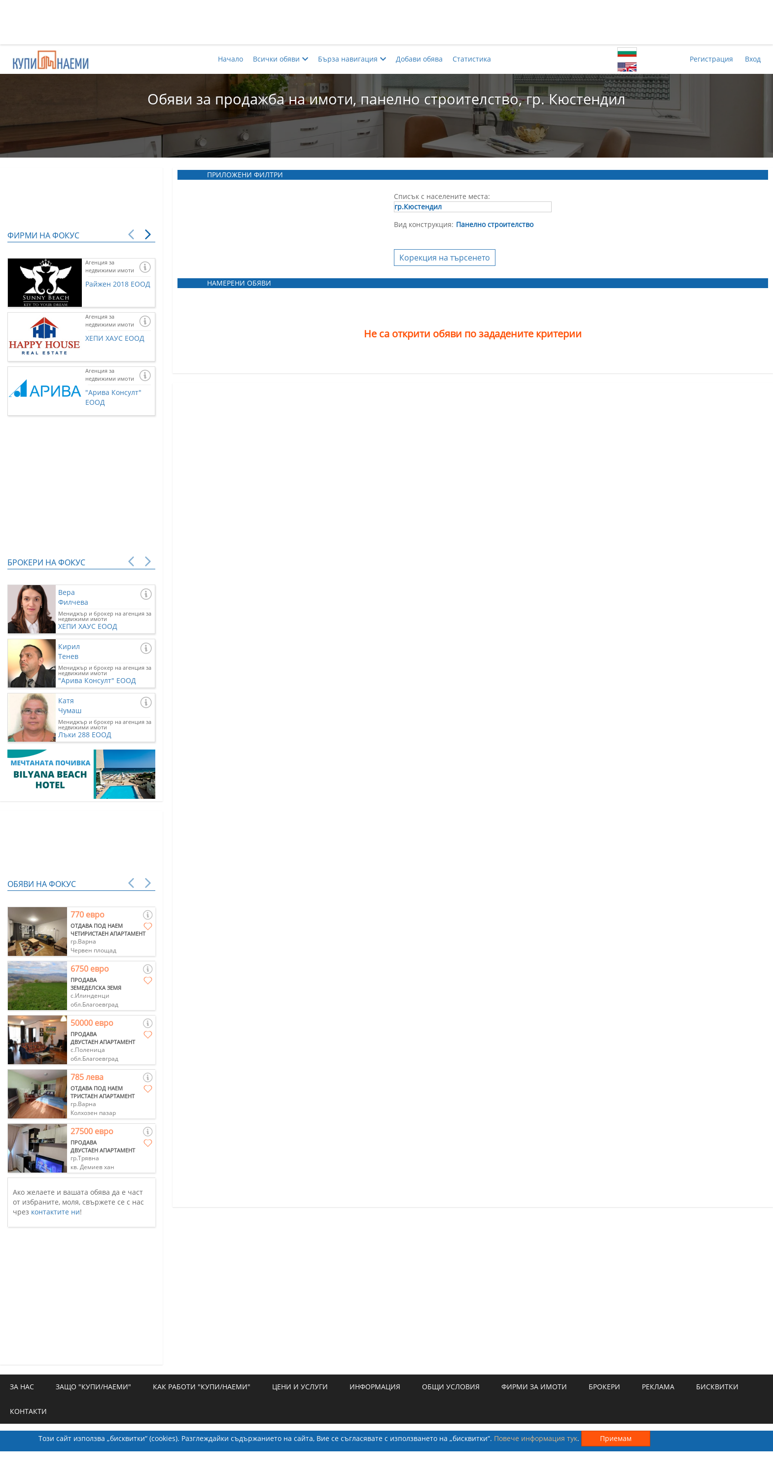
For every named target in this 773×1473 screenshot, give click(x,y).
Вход (753, 59)
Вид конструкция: (424, 224)
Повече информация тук (535, 1438)
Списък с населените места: (442, 196)
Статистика (472, 59)
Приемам (616, 1438)
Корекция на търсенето (444, 257)
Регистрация (711, 59)
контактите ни (55, 1211)
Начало (230, 59)
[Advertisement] (386, 22)
